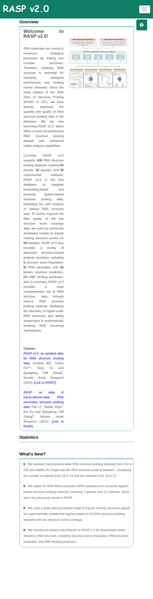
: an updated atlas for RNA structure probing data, (43, 358)
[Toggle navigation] (144, 9)
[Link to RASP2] (45, 382)
